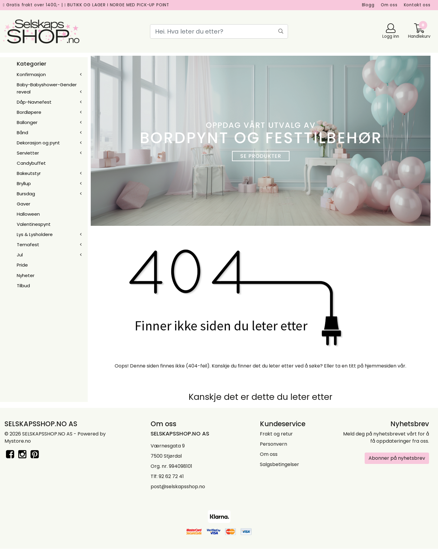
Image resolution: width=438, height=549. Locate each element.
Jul (20, 255)
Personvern (273, 444)
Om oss (389, 5)
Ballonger (27, 122)
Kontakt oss (417, 5)
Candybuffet (31, 163)
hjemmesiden (380, 365)
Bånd (22, 132)
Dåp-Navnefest (34, 102)
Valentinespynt (34, 224)
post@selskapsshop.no (178, 486)
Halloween (28, 214)
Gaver (23, 204)
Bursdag (26, 193)
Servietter (28, 153)
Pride (22, 265)
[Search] (219, 31)
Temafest (28, 244)
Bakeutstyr (29, 173)
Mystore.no (17, 441)
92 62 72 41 (171, 476)
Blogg (368, 5)
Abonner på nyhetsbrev (397, 458)
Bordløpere (29, 112)
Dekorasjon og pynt (38, 143)
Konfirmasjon (31, 74)
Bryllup (24, 183)
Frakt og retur (276, 433)
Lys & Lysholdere (35, 234)
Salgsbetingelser (279, 464)
